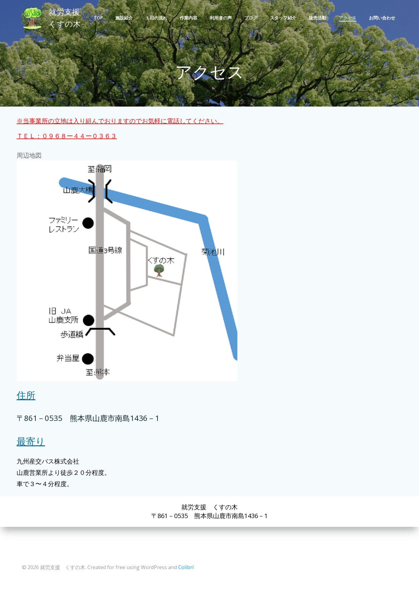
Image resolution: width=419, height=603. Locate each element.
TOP (99, 18)
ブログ (251, 18)
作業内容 (189, 18)
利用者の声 (222, 18)
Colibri (185, 565)
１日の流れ (157, 18)
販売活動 (318, 18)
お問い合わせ (383, 18)
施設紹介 (125, 18)
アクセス (348, 18)
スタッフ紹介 (284, 18)
